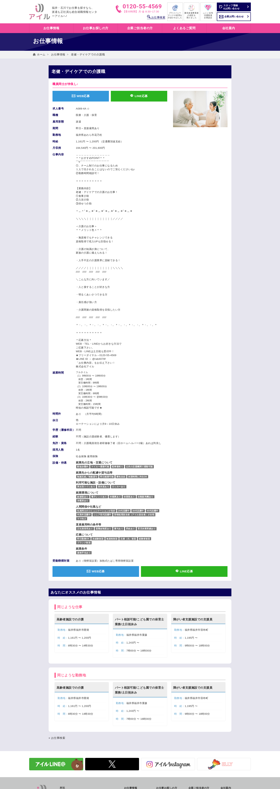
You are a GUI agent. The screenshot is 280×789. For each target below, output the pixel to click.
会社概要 (225, 723)
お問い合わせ (228, 755)
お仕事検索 (156, 17)
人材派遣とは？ (165, 728)
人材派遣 (193, 728)
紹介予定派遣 (196, 732)
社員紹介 (225, 741)
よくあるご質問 (184, 28)
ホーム (41, 54)
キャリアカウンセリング (170, 745)
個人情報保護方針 (231, 760)
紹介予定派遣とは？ (168, 732)
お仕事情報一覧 (133, 728)
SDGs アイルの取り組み (234, 728)
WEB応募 (80, 96)
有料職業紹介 (196, 736)
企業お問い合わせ (234, 16)
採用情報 (225, 745)
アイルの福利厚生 (166, 741)
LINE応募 (139, 96)
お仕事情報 (58, 54)
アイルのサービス (198, 723)
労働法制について (198, 741)
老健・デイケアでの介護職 (88, 54)
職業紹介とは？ (165, 736)
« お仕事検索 (57, 669)
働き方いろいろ (165, 723)
